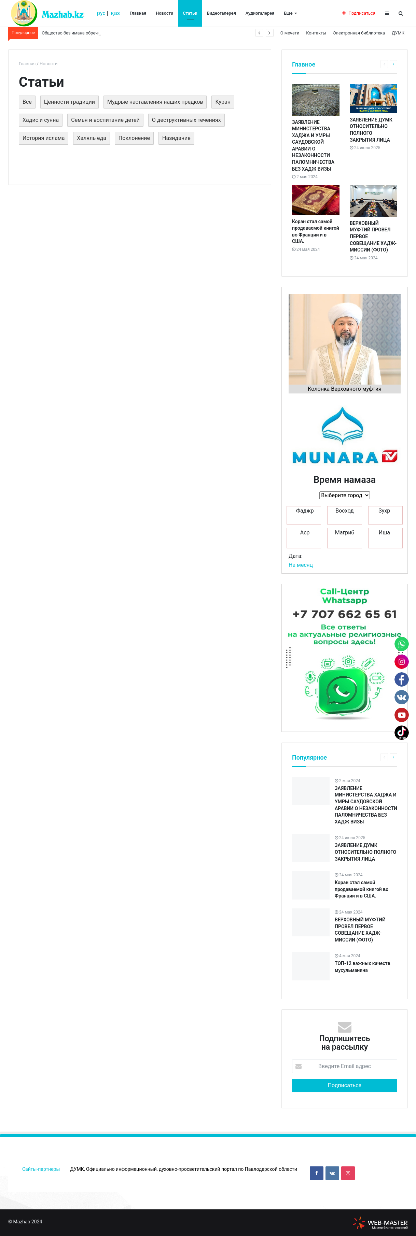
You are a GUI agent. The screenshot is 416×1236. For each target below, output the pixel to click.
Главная (138, 13)
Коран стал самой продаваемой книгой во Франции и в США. (361, 889)
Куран (222, 102)
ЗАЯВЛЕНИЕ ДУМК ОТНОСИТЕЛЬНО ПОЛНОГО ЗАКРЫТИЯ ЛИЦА (365, 852)
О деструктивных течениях (186, 120)
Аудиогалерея (260, 13)
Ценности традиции (69, 102)
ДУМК (398, 32)
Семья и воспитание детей (105, 120)
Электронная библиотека (359, 32)
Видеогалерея (221, 13)
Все (27, 102)
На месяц (301, 565)
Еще (288, 13)
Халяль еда (91, 138)
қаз (115, 13)
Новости (164, 13)
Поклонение (134, 138)
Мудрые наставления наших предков (155, 102)
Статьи (190, 13)
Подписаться (358, 13)
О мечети (289, 32)
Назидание (176, 138)
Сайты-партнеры (41, 1169)
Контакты (316, 32)
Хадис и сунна (41, 120)
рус (101, 13)
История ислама (44, 138)
